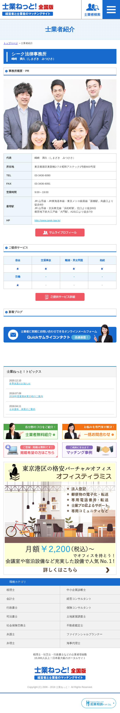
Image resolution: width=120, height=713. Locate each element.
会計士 (11, 598)
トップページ (11, 43)
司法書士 (12, 616)
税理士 (11, 589)
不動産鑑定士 (75, 625)
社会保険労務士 (16, 625)
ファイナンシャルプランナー (84, 634)
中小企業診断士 (76, 589)
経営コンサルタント (79, 598)
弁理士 (11, 643)
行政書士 (12, 607)
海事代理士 (73, 643)
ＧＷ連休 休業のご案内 (22, 409)
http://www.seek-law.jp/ (47, 220)
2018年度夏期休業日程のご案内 (26, 396)
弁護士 (11, 634)
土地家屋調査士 (76, 616)
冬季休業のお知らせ (20, 383)
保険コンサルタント (79, 607)
